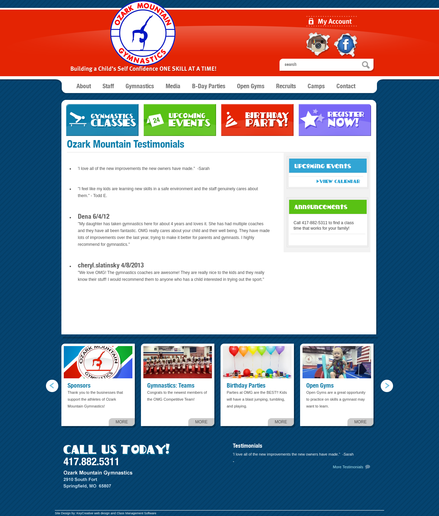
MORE (122, 422)
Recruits (286, 86)
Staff (108, 86)
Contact (345, 86)
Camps (316, 86)
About (83, 86)
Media (173, 86)
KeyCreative (84, 513)
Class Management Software (136, 513)
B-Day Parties (208, 86)
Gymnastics (140, 86)
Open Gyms (250, 86)
